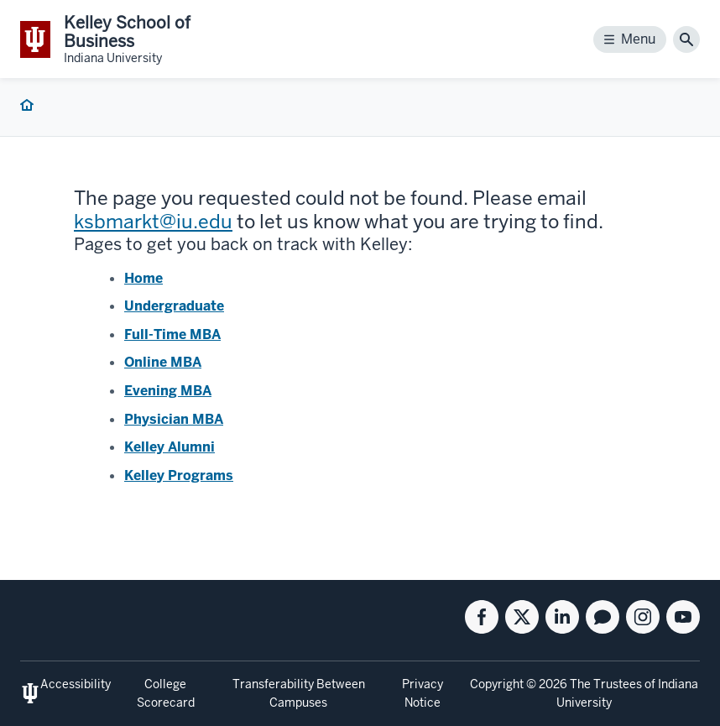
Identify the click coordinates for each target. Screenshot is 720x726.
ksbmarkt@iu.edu (153, 221)
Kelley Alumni (169, 447)
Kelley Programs (178, 475)
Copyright (497, 684)
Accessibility (75, 684)
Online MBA (162, 362)
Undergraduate (174, 306)
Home (143, 278)
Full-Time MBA (172, 334)
